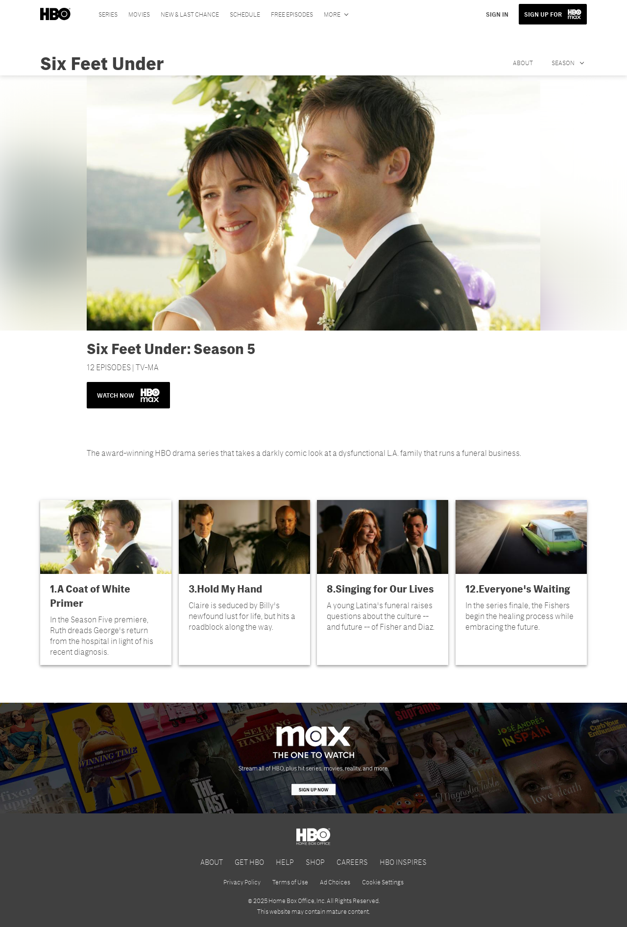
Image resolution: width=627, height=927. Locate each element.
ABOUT (211, 861)
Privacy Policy (242, 882)
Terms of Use (290, 882)
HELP (285, 861)
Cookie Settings (383, 882)
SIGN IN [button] (497, 14)
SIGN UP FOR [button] (543, 14)
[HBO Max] (313, 758)
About (523, 62)
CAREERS (352, 861)
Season (564, 62)
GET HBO (249, 861)
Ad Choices (335, 882)
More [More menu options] (332, 14)
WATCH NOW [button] (128, 395)
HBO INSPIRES (403, 861)
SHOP (315, 861)
